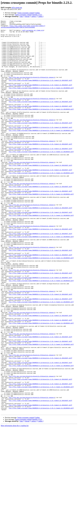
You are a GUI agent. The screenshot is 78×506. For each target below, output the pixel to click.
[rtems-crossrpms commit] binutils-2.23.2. (28, 14)
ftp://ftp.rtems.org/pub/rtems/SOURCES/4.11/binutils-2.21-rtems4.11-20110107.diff (40, 92)
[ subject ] (34, 16)
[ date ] (21, 16)
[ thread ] (27, 16)
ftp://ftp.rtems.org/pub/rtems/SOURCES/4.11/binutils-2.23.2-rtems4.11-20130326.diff (41, 101)
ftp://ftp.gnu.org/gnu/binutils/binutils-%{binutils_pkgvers (32, 89)
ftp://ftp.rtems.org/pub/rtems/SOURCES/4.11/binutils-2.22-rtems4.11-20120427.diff (40, 98)
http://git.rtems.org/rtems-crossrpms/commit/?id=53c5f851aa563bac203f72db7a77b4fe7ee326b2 (23, 28)
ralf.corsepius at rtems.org (33, 32)
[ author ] (40, 16)
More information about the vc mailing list (15, 504)
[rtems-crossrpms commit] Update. (28, 13)
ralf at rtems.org (17, 7)
